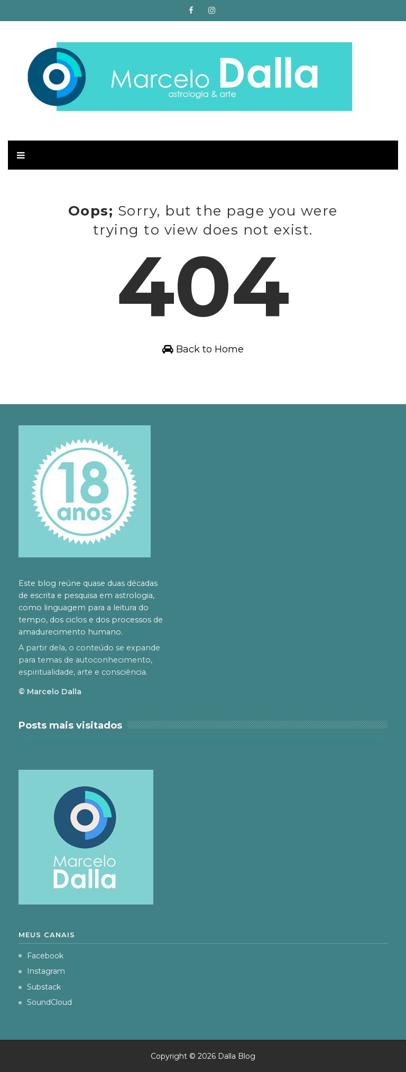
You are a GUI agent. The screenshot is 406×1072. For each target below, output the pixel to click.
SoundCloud (45, 1002)
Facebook (41, 956)
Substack (40, 987)
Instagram (42, 971)
